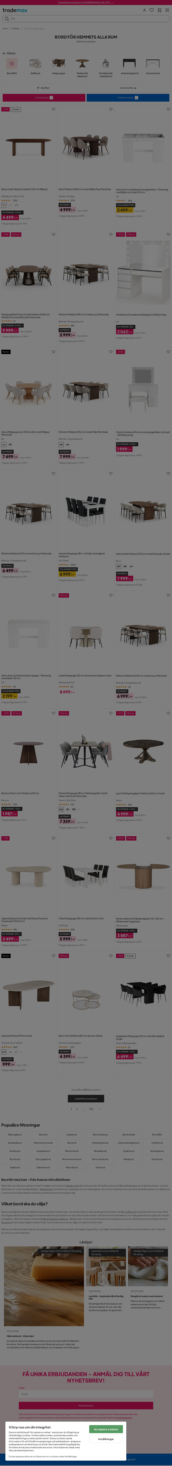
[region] (65, 1441)
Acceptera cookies (106, 1429)
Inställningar (106, 1439)
